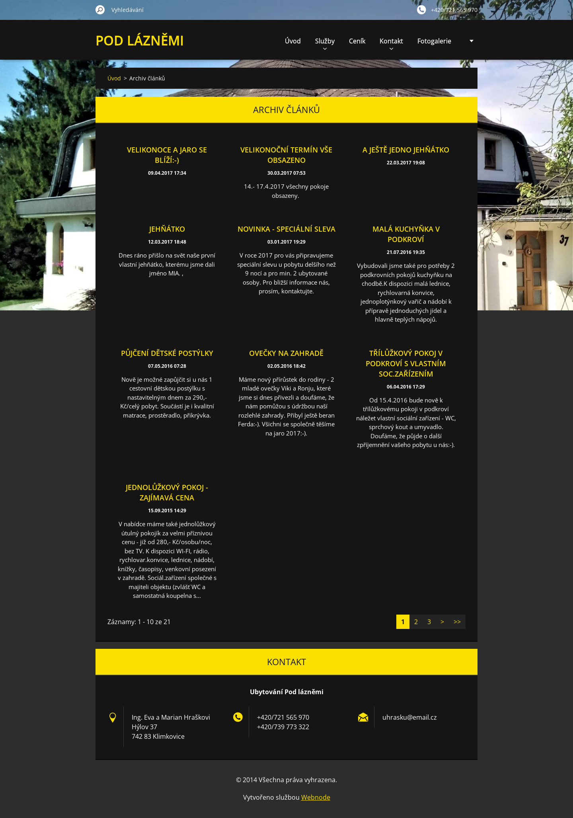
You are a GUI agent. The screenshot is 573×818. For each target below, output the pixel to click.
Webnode (315, 797)
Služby (325, 43)
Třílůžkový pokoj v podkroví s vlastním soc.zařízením (406, 363)
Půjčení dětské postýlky (167, 353)
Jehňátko (167, 229)
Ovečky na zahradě (286, 353)
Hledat (100, 9)
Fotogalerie (434, 41)
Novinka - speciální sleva (286, 229)
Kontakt (391, 43)
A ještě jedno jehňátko (406, 149)
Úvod (293, 41)
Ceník (357, 41)
